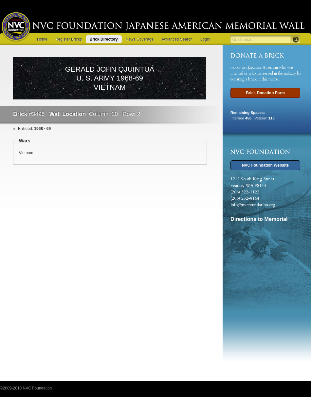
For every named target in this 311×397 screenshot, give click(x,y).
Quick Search (244, 39)
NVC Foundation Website (265, 165)
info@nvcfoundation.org (252, 205)
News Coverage (140, 39)
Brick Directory (104, 39)
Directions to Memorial (259, 219)
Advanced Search (176, 39)
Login (205, 39)
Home (42, 39)
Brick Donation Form (265, 93)
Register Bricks (68, 39)
